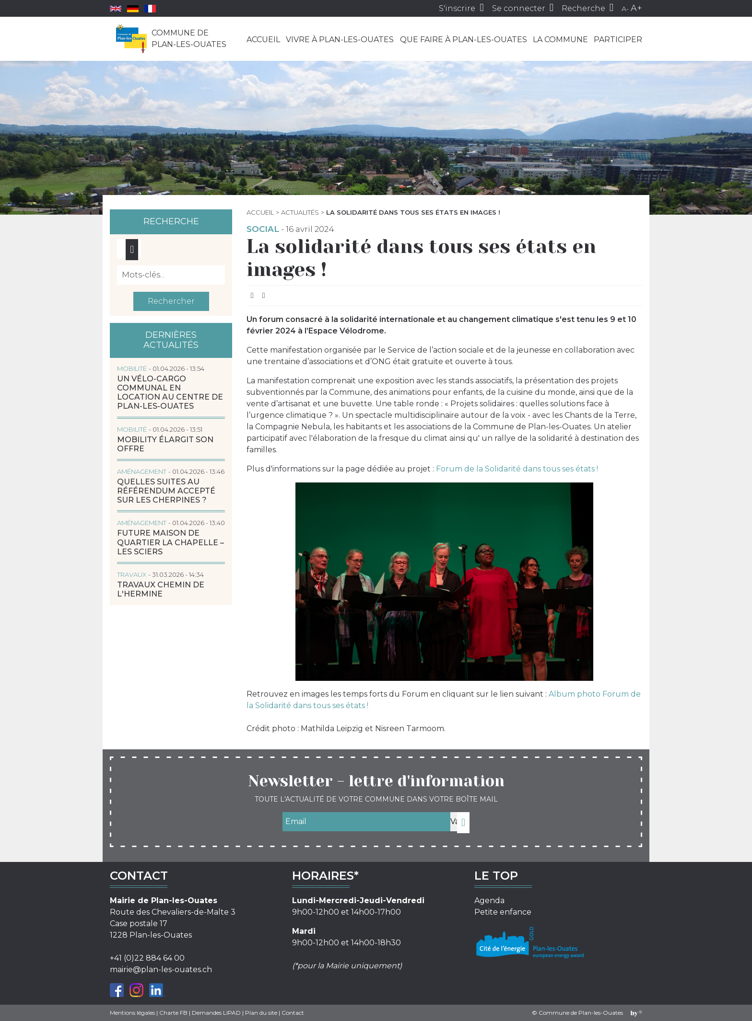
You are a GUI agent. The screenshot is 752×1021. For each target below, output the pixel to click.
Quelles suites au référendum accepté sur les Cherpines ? (166, 491)
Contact (293, 1012)
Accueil (263, 39)
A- (625, 8)
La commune (560, 39)
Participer (618, 39)
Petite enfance (502, 912)
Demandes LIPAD (216, 1012)
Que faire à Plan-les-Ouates (463, 39)
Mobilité (132, 368)
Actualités (300, 212)
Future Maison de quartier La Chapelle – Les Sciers (170, 542)
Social (263, 229)
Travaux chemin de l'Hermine (160, 589)
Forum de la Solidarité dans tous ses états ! (517, 468)
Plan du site (261, 1012)
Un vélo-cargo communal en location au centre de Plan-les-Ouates (170, 392)
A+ (636, 8)
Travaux (131, 574)
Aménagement (141, 471)
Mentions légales (132, 1012)
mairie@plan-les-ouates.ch (161, 969)
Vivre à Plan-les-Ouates (340, 39)
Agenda (489, 900)
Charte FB (173, 1012)
